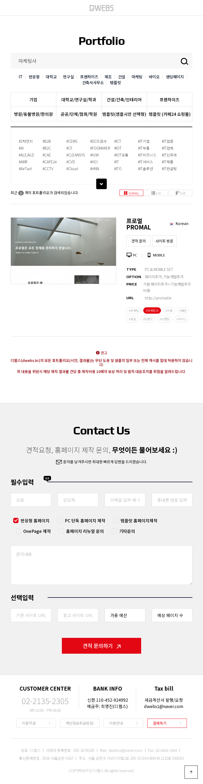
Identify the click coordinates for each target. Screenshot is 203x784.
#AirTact (25, 168)
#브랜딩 (165, 319)
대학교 (51, 76)
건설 (121, 76)
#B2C (47, 148)
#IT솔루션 (145, 168)
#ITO (118, 168)
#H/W (94, 154)
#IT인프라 (169, 154)
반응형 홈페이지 (35, 520)
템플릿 (115, 82)
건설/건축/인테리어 (124, 99)
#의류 (169, 310)
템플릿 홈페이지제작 (139, 520)
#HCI (94, 161)
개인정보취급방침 (79, 723)
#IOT (118, 148)
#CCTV (48, 168)
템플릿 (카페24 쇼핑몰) (170, 114)
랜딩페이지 (175, 76)
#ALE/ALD (26, 154)
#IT (116, 161)
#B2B (47, 141)
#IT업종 (167, 141)
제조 (108, 76)
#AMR (23, 161)
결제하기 (160, 723)
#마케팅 (134, 310)
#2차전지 (26, 141)
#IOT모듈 (121, 154)
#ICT (117, 141)
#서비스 (182, 319)
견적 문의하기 (102, 645)
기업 (33, 99)
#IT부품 (144, 148)
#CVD (70, 161)
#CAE (47, 154)
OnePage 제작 (37, 531)
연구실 (68, 76)
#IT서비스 (145, 161)
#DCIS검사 (98, 141)
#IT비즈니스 (147, 154)
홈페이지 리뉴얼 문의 (85, 531)
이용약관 (29, 723)
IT (20, 76)
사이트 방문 (164, 240)
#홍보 (132, 319)
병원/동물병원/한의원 (33, 114)
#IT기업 (144, 141)
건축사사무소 (93, 82)
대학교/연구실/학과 (78, 99)
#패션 (183, 310)
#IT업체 (167, 148)
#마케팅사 (152, 310)
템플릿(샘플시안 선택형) (124, 114)
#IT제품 (167, 161)
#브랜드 (148, 319)
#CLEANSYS (75, 154)
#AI (21, 148)
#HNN (94, 168)
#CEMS (71, 141)
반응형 (34, 76)
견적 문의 (138, 240)
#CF (69, 148)
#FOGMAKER (100, 148)
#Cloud (72, 168)
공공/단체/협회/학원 (79, 114)
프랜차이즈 (89, 76)
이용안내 (116, 723)
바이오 (154, 76)
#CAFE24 (50, 161)
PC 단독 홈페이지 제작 (85, 520)
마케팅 (137, 76)
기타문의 (127, 531)
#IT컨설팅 (169, 168)
